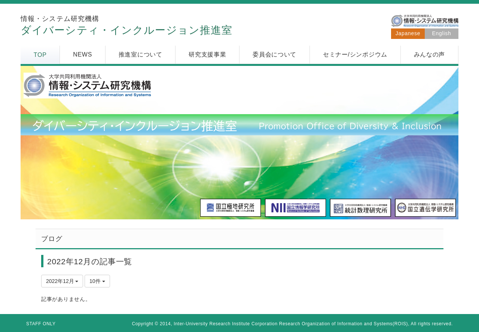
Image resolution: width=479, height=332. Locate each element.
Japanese (408, 33)
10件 (97, 281)
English (441, 33)
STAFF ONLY (41, 323)
